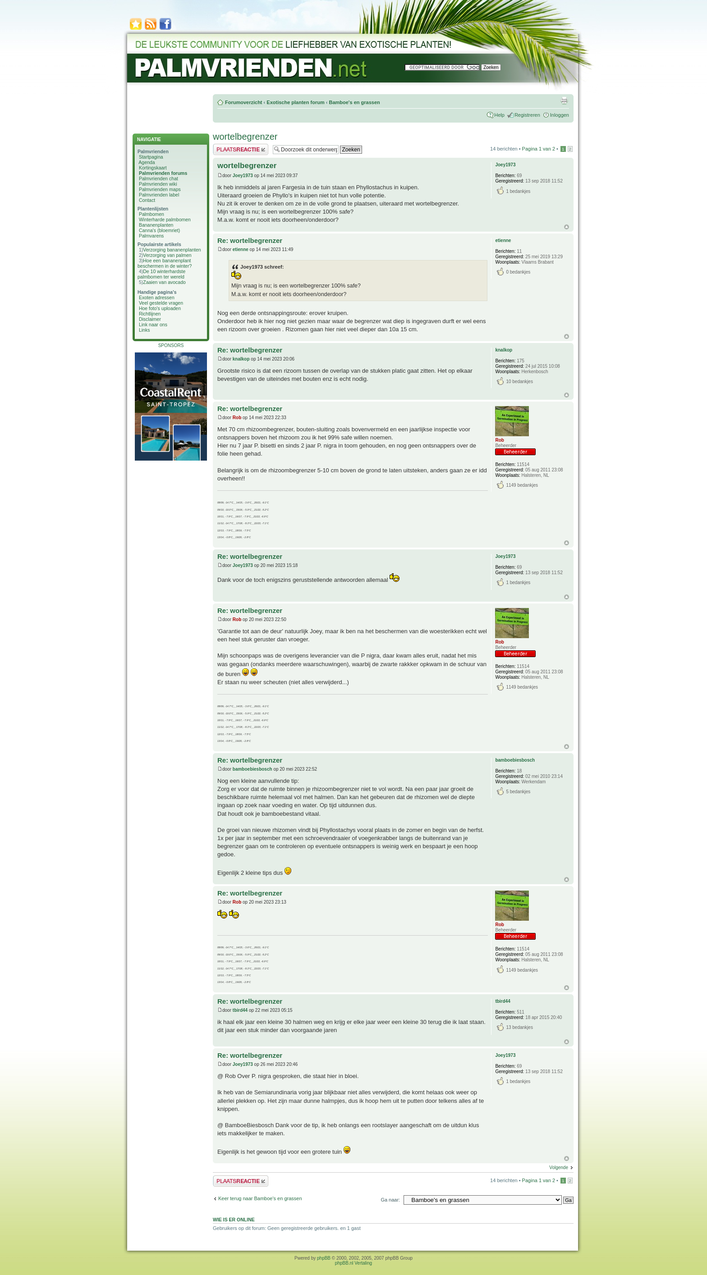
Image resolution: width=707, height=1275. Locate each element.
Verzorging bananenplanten (172, 249)
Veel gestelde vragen (161, 303)
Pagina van (538, 148)
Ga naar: (390, 1199)
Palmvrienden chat (158, 178)
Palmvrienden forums (163, 173)
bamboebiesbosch (252, 769)
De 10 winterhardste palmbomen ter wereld (161, 274)
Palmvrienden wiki (158, 184)
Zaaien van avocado (164, 282)
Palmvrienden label (159, 194)
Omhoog (566, 226)
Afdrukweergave (564, 100)
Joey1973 (243, 175)
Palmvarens (151, 235)
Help (499, 115)
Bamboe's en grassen (354, 102)
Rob (237, 417)
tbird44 (240, 1010)
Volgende (558, 1167)
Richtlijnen (150, 313)
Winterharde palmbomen (165, 219)
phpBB (324, 1258)
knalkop (241, 358)
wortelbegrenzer (245, 137)
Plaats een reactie (240, 149)
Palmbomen (151, 214)
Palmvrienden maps (160, 189)
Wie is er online (234, 1219)
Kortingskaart (153, 167)
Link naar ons (153, 324)
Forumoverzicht (243, 102)
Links (144, 330)
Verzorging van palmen (167, 255)
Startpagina (151, 157)
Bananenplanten (156, 225)
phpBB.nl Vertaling (353, 1263)
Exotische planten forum (295, 102)
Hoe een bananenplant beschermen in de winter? (165, 263)
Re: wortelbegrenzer (249, 240)
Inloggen (559, 115)
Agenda (146, 162)
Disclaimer (150, 319)
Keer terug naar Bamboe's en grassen (260, 1198)
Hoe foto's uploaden (160, 308)
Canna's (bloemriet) (159, 230)
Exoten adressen (156, 297)
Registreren (527, 115)
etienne (240, 249)
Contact (147, 200)
